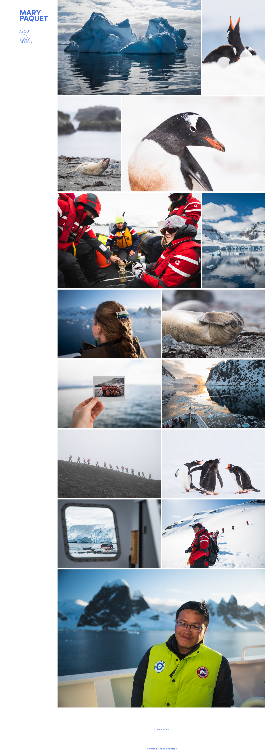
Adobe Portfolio (168, 748)
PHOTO (25, 34)
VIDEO (24, 38)
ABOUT (25, 31)
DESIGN (25, 41)
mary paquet (33, 15)
